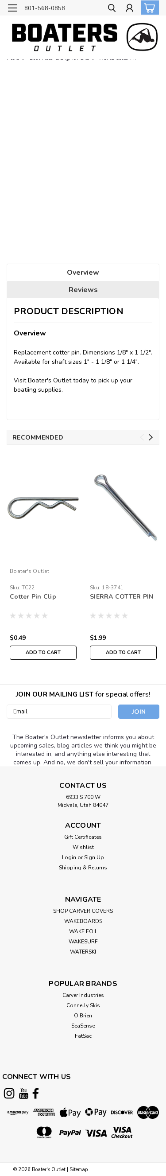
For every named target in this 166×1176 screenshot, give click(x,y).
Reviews (83, 290)
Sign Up (94, 857)
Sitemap (78, 1169)
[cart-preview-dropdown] (148, 7)
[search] (111, 9)
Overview (83, 272)
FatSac (83, 1036)
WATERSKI (83, 951)
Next (150, 437)
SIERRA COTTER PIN (121, 596)
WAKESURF (83, 941)
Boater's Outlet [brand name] (29, 571)
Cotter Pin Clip (33, 596)
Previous (142, 437)
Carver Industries (83, 995)
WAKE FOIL (83, 931)
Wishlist (83, 847)
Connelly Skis (83, 1005)
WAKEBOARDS (83, 921)
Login (69, 857)
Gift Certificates (83, 837)
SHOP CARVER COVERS (83, 911)
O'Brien (83, 1015)
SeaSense (83, 1025)
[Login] (129, 9)
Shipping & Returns (83, 867)
